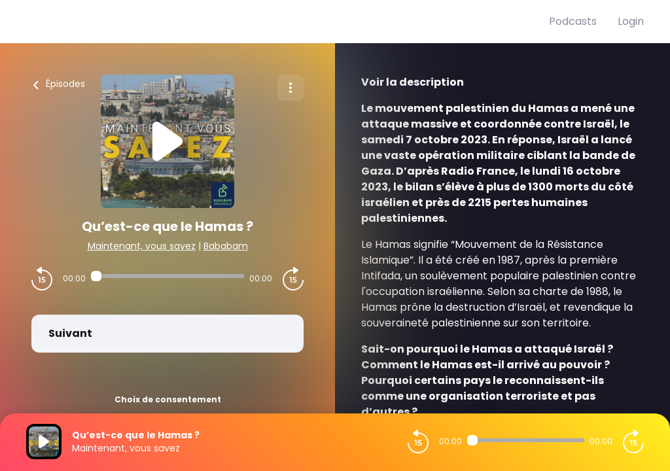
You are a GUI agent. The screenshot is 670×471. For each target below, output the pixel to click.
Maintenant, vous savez (142, 246)
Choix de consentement (168, 399)
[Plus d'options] (290, 88)
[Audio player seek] (167, 276)
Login (631, 21)
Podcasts (573, 21)
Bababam (225, 246)
